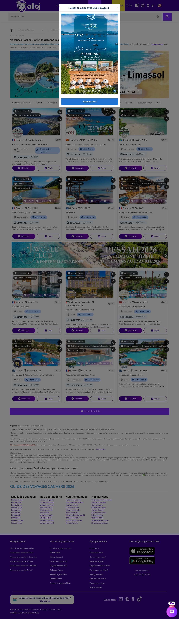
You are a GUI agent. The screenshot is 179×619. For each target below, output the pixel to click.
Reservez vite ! (89, 82)
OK (59, 615)
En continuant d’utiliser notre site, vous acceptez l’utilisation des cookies (29, 615)
